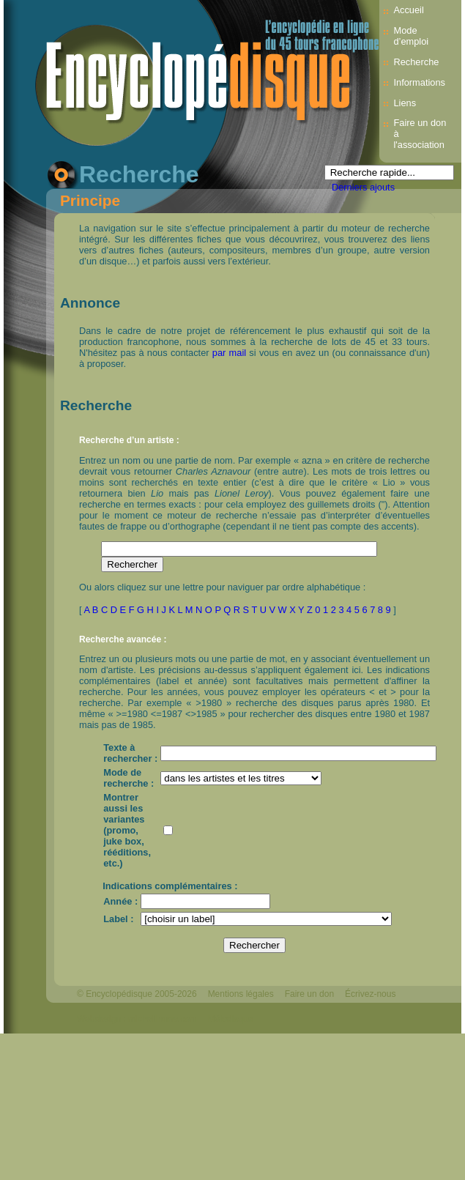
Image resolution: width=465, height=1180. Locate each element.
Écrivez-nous (370, 994)
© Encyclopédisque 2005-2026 (137, 994)
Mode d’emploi (411, 36)
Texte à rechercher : (130, 753)
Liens (405, 102)
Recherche (416, 61)
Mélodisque (230, 1019)
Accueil (409, 9)
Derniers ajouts (363, 187)
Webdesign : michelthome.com (137, 1019)
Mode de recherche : (128, 778)
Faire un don (309, 994)
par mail (229, 352)
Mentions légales (241, 994)
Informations (419, 82)
